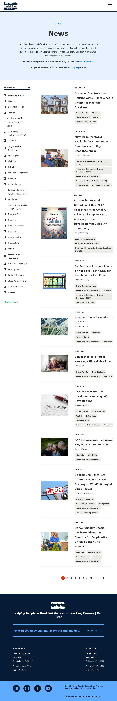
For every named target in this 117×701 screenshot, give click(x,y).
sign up (76, 67)
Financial (12, 178)
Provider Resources (16, 275)
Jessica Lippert (82, 326)
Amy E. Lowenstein (83, 155)
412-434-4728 (98, 666)
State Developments (17, 280)
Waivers (11, 292)
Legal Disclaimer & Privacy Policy (80, 688)
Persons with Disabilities (14, 256)
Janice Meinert (81, 449)
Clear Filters (11, 302)
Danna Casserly (81, 233)
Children (11, 112)
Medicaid (12, 220)
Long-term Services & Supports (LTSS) (17, 206)
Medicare (12, 231)
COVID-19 (12, 140)
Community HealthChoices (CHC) (17, 133)
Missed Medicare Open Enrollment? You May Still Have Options (91, 396)
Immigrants (13, 199)
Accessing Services (16, 95)
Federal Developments (18, 172)
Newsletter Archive (84, 61)
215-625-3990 (25, 666)
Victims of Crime (15, 286)
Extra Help (12, 167)
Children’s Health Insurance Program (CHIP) (15, 122)
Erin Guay (79, 366)
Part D (11, 248)
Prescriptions (14, 269)
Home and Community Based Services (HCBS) (17, 192)
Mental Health (14, 237)
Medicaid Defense (16, 225)
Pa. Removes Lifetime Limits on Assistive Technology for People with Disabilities (93, 271)
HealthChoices (14, 184)
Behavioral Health (16, 106)
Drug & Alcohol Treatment (14, 148)
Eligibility (12, 161)
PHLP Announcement (17, 263)
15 (91, 578)
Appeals (11, 101)
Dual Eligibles (14, 155)
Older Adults (13, 242)
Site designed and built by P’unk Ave (82, 696)
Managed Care (14, 214)
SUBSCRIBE (93, 630)
